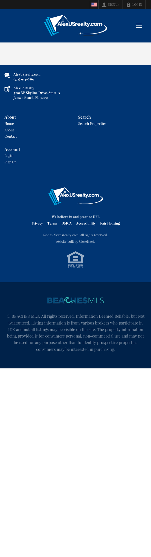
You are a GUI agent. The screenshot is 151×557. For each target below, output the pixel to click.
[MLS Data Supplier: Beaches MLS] (75, 307)
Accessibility (86, 229)
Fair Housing (110, 229)
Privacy (37, 229)
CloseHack (87, 248)
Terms (52, 229)
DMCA (67, 229)
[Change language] (94, 4)
